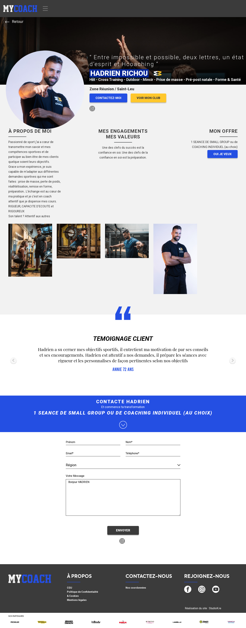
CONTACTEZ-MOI (108, 98)
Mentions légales (77, 600)
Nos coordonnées (136, 587)
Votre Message (75, 475)
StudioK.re (215, 608)
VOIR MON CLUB (148, 98)
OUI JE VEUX (222, 154)
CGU (69, 587)
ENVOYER (123, 530)
